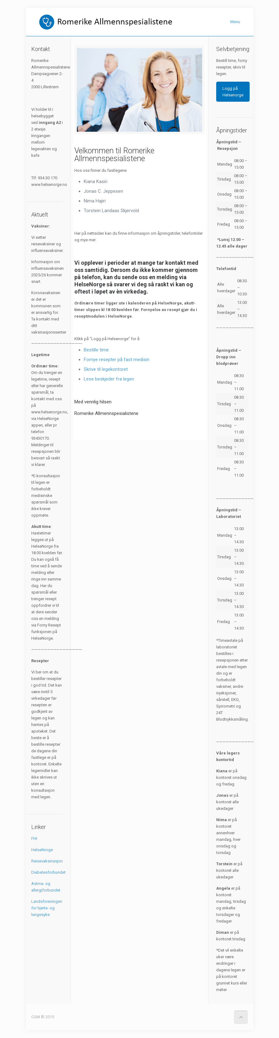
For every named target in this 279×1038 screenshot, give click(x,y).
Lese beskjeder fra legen (109, 379)
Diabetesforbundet (48, 872)
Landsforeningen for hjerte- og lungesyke (46, 908)
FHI (34, 838)
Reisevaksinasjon (47, 861)
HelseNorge (42, 849)
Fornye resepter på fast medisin (116, 359)
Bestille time (96, 350)
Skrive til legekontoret (106, 369)
